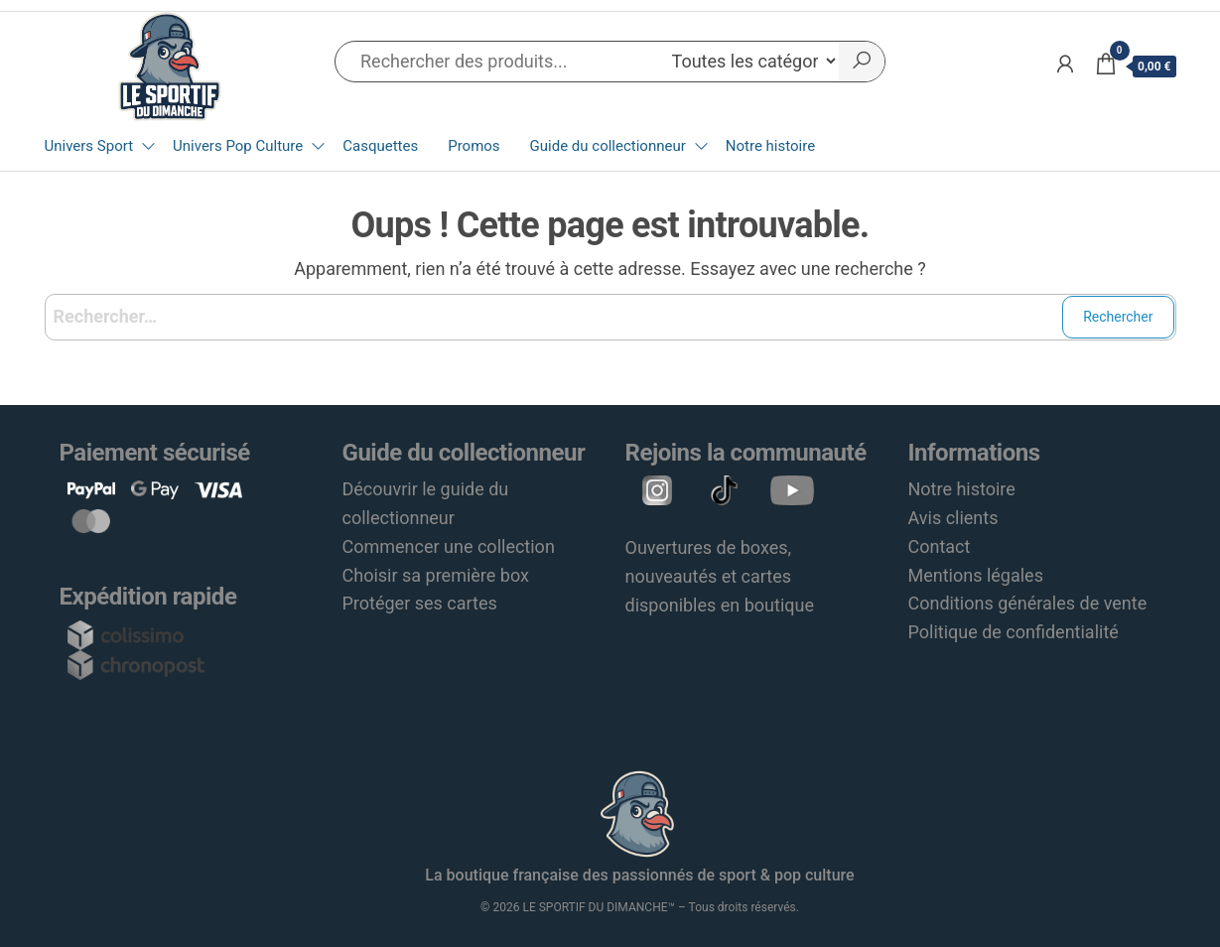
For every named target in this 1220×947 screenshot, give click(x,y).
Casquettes (380, 146)
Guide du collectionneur (608, 146)
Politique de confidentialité (1013, 631)
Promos (473, 146)
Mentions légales (975, 575)
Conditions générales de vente (1028, 603)
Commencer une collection (448, 546)
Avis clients (953, 517)
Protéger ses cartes (419, 603)
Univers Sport (89, 146)
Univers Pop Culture (238, 146)
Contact (939, 546)
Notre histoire (770, 146)
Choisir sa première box (435, 575)
